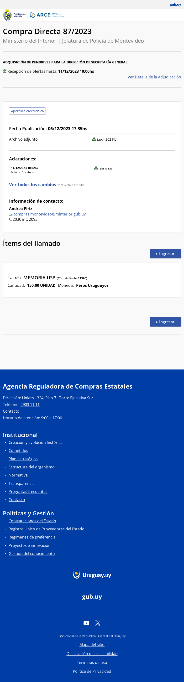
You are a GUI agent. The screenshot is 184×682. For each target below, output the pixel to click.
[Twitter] (98, 623)
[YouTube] (86, 623)
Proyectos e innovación (30, 545)
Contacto (11, 411)
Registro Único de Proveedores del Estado (46, 529)
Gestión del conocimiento (32, 553)
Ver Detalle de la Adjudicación (154, 77)
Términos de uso (92, 662)
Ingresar (168, 253)
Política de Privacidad (92, 671)
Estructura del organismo (32, 467)
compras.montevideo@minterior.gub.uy (49, 214)
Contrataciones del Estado (32, 520)
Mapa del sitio (92, 644)
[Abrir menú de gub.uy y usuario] (172, 4)
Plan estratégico (23, 459)
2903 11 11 (30, 404)
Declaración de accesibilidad (92, 653)
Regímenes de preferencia (32, 537)
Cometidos (18, 450)
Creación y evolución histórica (36, 442)
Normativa (18, 475)
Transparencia (22, 483)
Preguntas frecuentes (28, 491)
